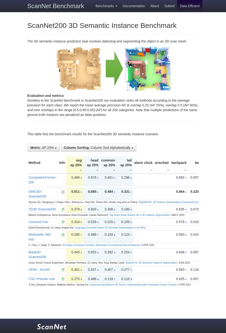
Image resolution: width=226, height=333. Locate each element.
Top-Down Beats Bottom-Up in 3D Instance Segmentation (139, 215)
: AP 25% (43, 148)
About (154, 6)
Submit (169, 6)
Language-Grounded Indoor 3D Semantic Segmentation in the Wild (110, 227)
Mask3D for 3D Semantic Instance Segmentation (151, 262)
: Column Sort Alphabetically (98, 148)
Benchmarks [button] (106, 6)
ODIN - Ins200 (39, 269)
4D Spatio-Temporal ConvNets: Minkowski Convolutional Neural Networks (101, 245)
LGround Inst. (39, 222)
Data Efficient (190, 6)
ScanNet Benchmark (55, 6)
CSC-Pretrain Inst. (42, 279)
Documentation (134, 6)
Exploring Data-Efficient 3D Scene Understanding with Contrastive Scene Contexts (133, 284)
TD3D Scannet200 (42, 209)
